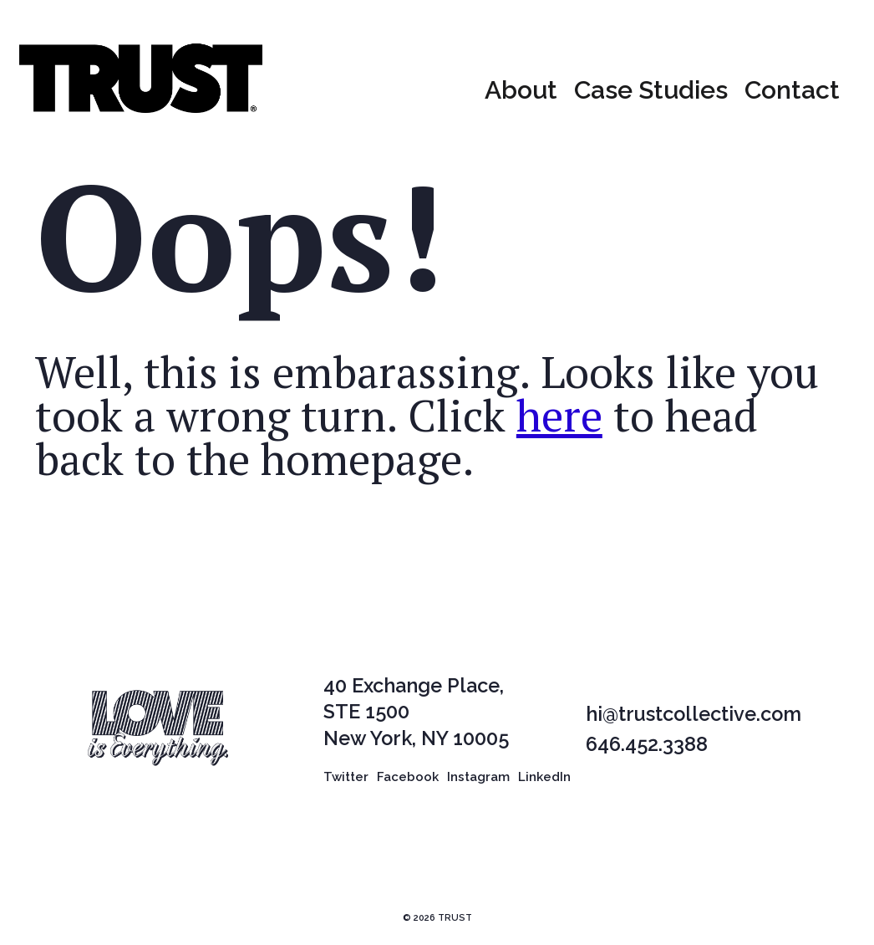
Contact (792, 94)
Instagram (478, 782)
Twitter (345, 782)
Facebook (408, 782)
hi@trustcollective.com (693, 720)
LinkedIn (544, 782)
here (559, 421)
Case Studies (651, 94)
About (521, 94)
